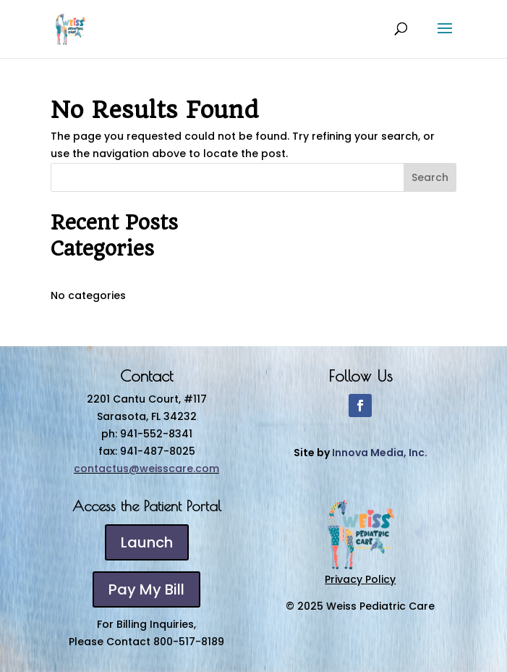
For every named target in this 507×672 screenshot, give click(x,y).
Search (430, 177)
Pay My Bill (146, 589)
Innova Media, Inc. (379, 452)
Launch (147, 542)
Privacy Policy (360, 579)
